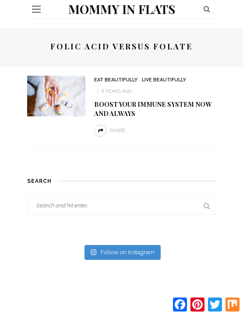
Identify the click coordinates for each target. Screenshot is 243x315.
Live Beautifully (164, 80)
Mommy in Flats (121, 9)
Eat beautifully (115, 80)
